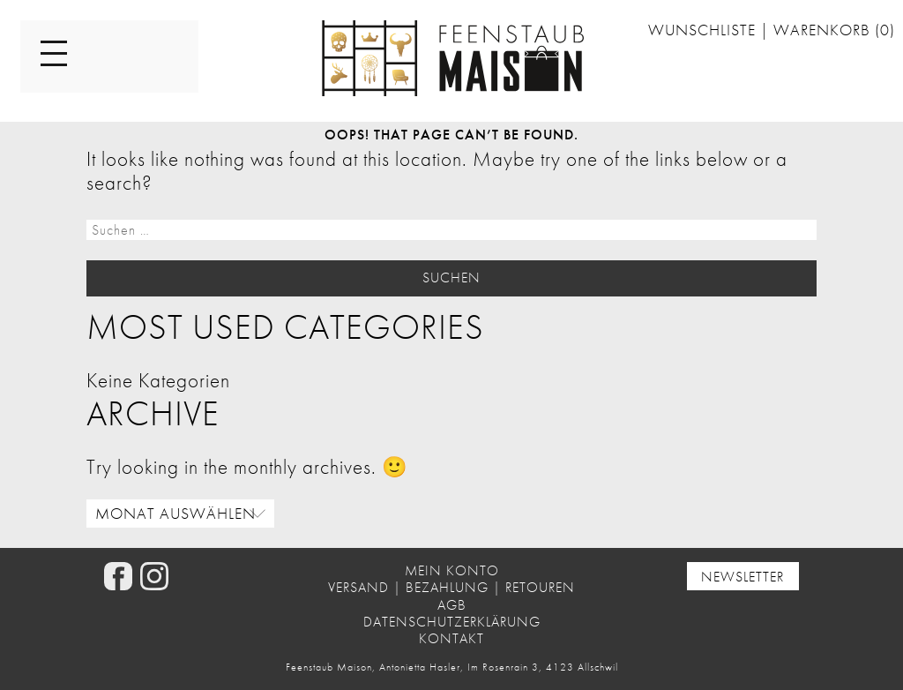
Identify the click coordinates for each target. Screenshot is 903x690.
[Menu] (54, 55)
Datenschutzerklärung (452, 621)
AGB (451, 605)
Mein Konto (452, 570)
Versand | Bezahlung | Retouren (451, 587)
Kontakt (451, 638)
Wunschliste (704, 30)
